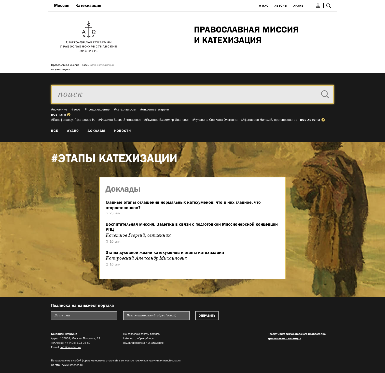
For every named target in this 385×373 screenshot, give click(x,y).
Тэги (84, 65)
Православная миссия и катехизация (65, 67)
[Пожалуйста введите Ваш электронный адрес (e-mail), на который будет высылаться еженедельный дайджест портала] (156, 315)
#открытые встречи (154, 109)
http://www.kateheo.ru (69, 365)
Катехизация (88, 5)
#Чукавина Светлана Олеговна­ (214, 120)
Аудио (73, 131)
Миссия (61, 5)
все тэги (60, 114)
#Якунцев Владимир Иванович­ (166, 120)
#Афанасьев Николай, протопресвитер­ (268, 120)
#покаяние (59, 109)
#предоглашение (97, 109)
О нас (264, 5)
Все (54, 131)
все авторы (312, 120)
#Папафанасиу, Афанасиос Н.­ (73, 120)
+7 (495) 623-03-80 (77, 342)
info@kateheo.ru (70, 347)
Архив (298, 5)
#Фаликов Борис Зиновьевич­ (119, 120)
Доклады (96, 131)
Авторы (281, 5)
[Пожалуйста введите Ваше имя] (84, 315)
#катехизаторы (125, 109)
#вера (75, 109)
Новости (122, 131)
